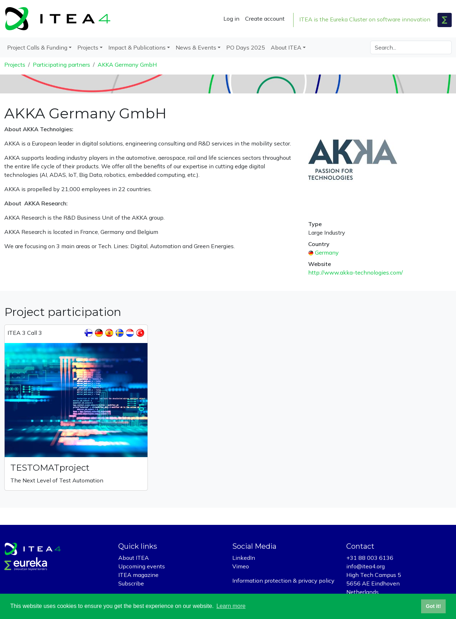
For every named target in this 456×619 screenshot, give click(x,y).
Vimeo (240, 566)
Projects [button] (87, 47)
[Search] (411, 47)
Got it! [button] (433, 606)
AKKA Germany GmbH (127, 64)
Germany (327, 252)
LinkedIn (243, 557)
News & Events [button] (196, 47)
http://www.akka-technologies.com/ (355, 272)
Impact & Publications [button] (137, 47)
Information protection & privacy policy (283, 580)
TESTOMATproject (49, 467)
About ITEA (133, 557)
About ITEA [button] (286, 47)
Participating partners (61, 64)
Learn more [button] (230, 606)
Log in (231, 18)
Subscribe (131, 583)
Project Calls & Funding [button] (37, 47)
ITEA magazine (138, 574)
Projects (14, 64)
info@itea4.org (365, 566)
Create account (265, 18)
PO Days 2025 (245, 47)
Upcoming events (141, 566)
